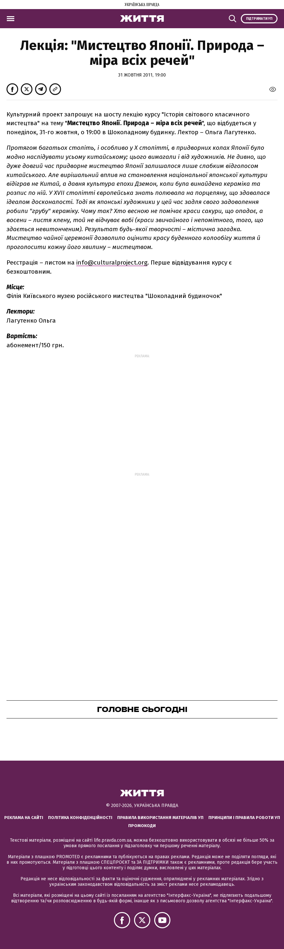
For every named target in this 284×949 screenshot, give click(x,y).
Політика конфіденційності (80, 817)
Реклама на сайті (23, 817)
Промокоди (142, 825)
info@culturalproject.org (111, 262)
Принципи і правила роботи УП (244, 817)
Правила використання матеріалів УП (160, 817)
